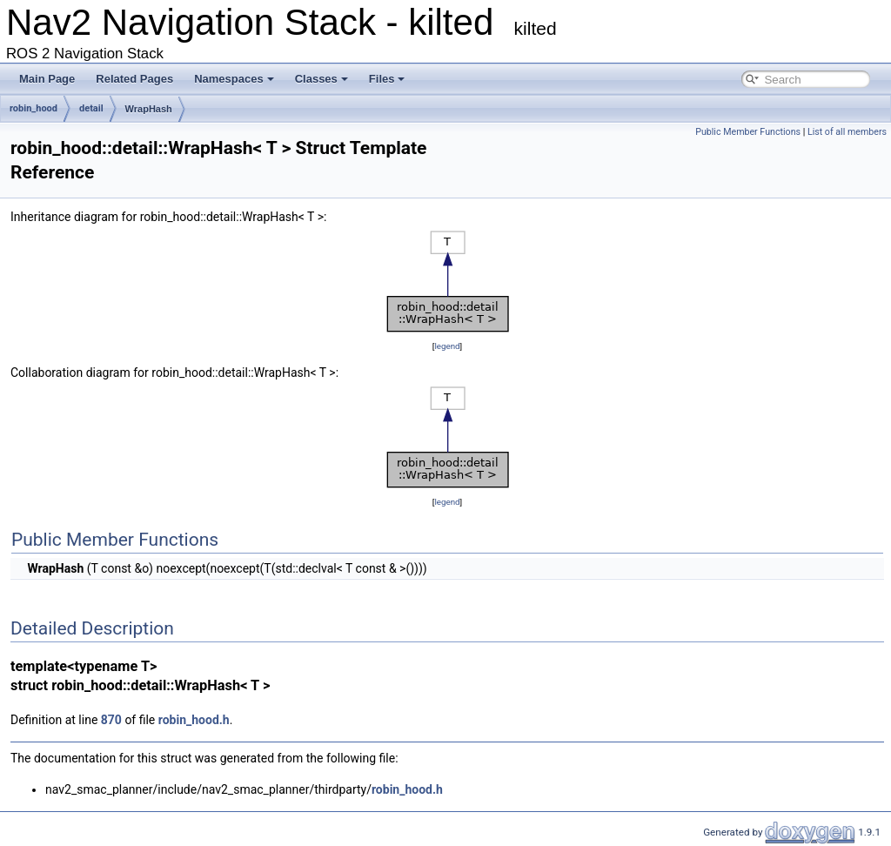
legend (446, 346)
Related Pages (134, 78)
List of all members (847, 132)
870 (111, 720)
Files (387, 78)
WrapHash (148, 109)
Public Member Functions (748, 132)
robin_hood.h (194, 720)
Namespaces (234, 78)
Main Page (47, 78)
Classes (321, 78)
